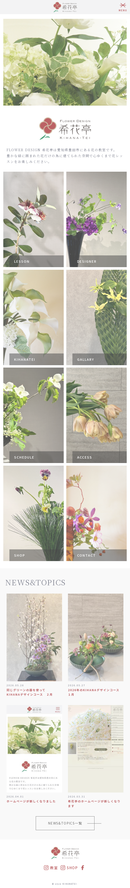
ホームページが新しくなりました (31, 801)
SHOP (69, 867)
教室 (50, 867)
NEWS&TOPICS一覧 (65, 823)
